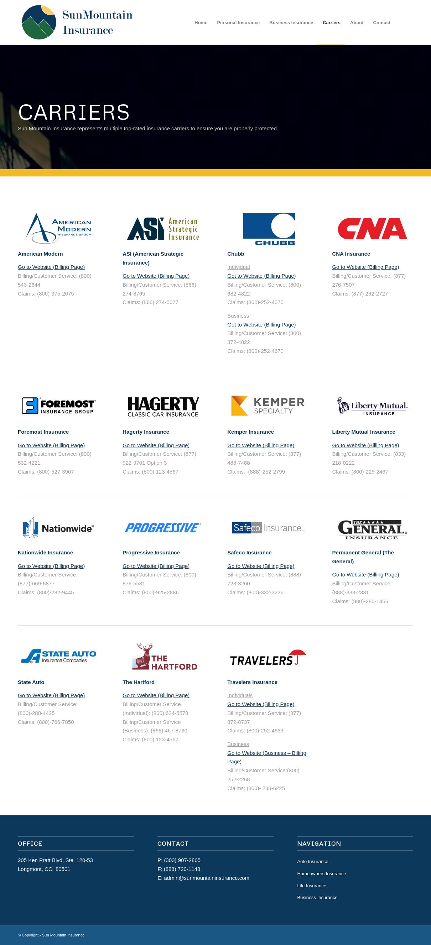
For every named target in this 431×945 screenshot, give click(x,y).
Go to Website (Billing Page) (51, 267)
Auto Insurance (312, 861)
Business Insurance (317, 897)
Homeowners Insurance (321, 873)
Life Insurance (311, 885)
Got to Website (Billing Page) (261, 276)
